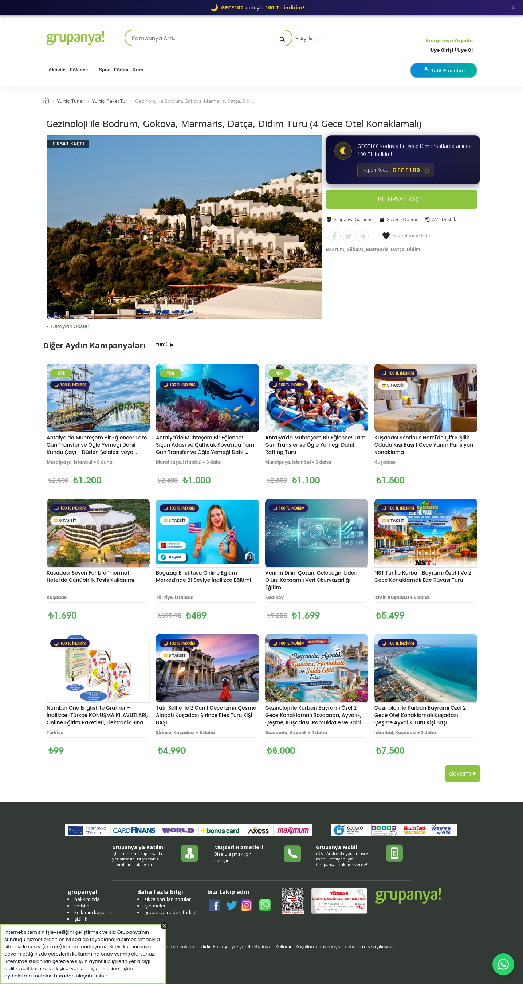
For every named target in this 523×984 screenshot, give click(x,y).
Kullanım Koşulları (294, 947)
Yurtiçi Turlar (70, 101)
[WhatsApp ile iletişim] (503, 964)
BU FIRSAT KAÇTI (401, 199)
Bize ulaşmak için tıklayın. (233, 857)
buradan (64, 975)
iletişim (81, 905)
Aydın (304, 38)
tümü (162, 344)
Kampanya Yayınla (449, 40)
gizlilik (80, 919)
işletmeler (155, 905)
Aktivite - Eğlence (68, 69)
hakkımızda (87, 899)
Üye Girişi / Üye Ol (451, 50)
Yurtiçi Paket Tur (109, 101)
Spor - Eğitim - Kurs (121, 69)
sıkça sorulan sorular (167, 899)
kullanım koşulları (93, 912)
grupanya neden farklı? (170, 912)
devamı (462, 773)
